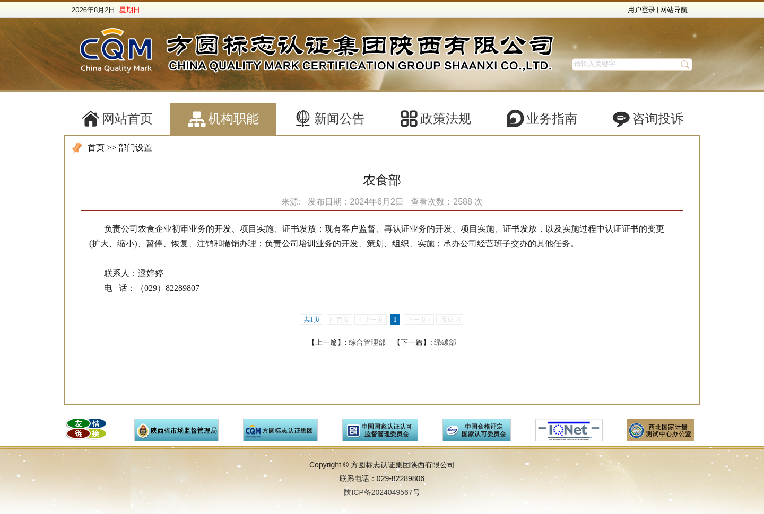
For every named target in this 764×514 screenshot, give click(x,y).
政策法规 (445, 119)
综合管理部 (367, 343)
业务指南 (551, 119)
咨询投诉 (657, 119)
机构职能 (233, 119)
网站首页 (127, 119)
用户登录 (641, 10)
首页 (96, 147)
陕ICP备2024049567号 (382, 492)
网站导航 (674, 10)
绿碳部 (445, 343)
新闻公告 (339, 119)
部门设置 (135, 147)
